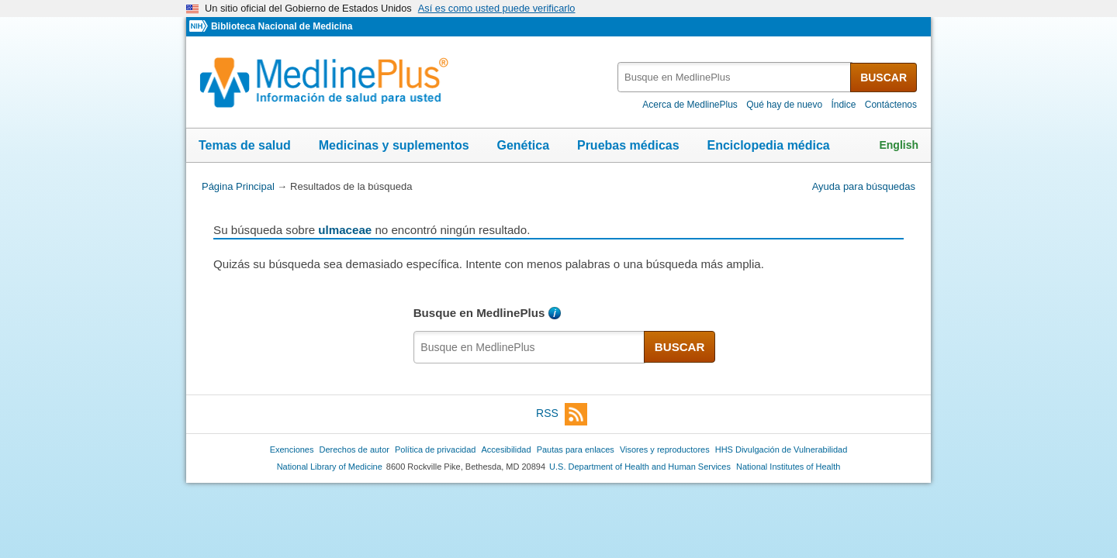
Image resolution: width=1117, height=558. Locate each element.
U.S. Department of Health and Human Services (640, 466)
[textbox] (734, 77)
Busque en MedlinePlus (479, 312)
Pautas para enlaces (575, 449)
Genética (522, 145)
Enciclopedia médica (768, 145)
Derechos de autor (354, 449)
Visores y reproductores (665, 449)
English (898, 145)
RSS (561, 414)
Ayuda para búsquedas (863, 186)
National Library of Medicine (329, 466)
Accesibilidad (506, 449)
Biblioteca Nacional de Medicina (281, 26)
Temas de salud (245, 145)
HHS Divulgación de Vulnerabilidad (781, 449)
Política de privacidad (435, 449)
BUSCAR (883, 77)
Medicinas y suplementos (394, 145)
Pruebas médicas (628, 145)
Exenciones (292, 449)
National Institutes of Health (788, 466)
